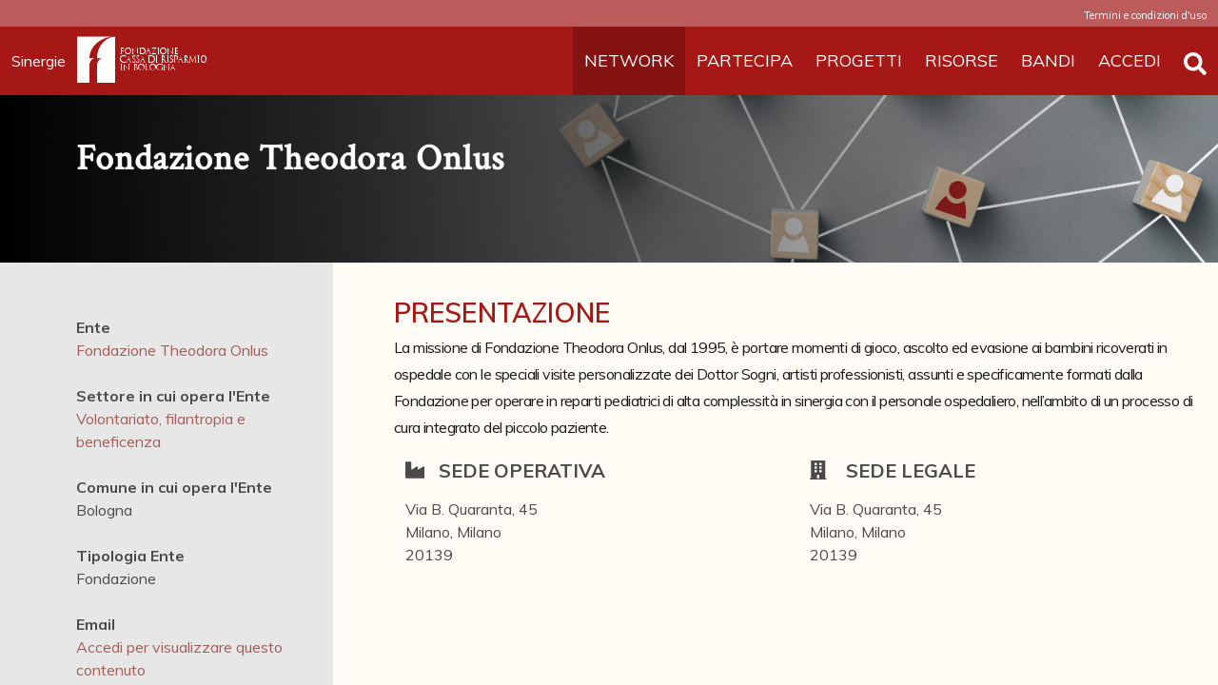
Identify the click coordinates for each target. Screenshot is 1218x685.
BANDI (1048, 60)
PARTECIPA (745, 60)
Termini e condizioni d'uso (1145, 15)
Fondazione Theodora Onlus (172, 350)
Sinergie (44, 60)
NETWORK (629, 60)
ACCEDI (1129, 60)
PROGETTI (858, 60)
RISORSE (961, 60)
